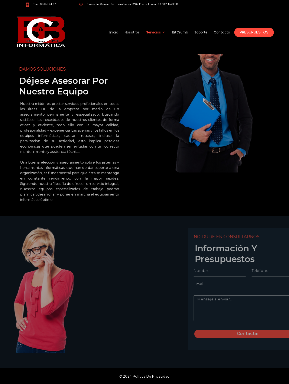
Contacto (222, 32)
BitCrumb (180, 32)
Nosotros (132, 32)
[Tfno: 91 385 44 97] (27, 4)
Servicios (155, 32)
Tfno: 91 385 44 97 (44, 4)
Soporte (200, 32)
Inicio (113, 32)
